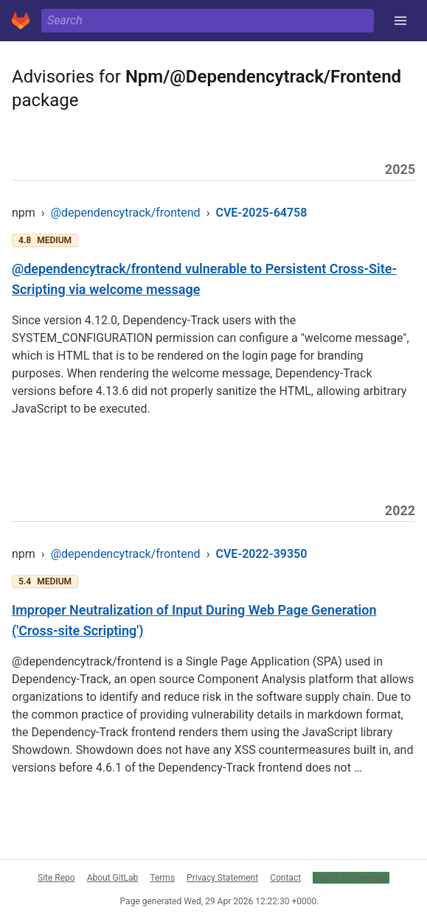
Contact (285, 878)
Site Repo (56, 878)
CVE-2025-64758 (261, 213)
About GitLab (113, 878)
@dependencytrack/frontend (126, 213)
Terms (162, 878)
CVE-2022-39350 (261, 554)
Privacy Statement (222, 878)
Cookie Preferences (351, 878)
